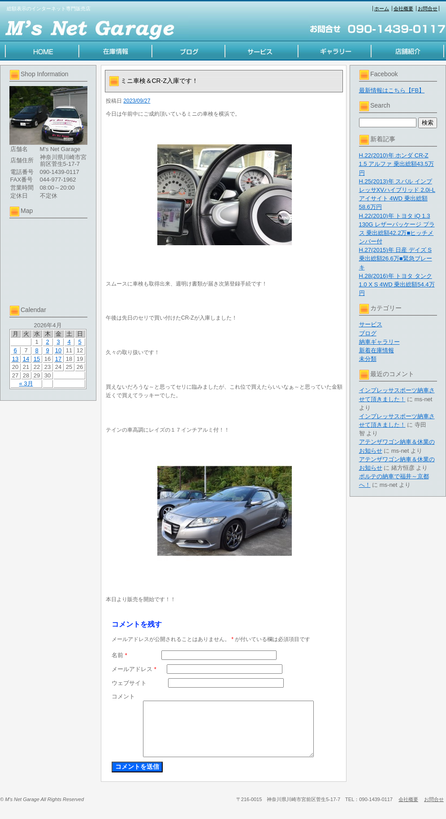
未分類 (368, 358)
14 (26, 358)
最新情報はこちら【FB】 (392, 90)
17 (58, 358)
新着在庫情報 (376, 350)
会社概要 (403, 8)
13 (15, 358)
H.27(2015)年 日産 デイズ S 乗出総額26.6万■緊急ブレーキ (395, 258)
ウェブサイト (129, 683)
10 (58, 350)
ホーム (381, 8)
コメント (123, 696)
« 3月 (26, 383)
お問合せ (427, 8)
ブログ (368, 333)
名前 (119, 655)
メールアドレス (134, 669)
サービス (370, 324)
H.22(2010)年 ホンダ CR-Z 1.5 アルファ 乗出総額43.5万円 (396, 164)
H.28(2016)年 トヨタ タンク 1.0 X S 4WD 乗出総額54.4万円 (397, 284)
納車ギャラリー (379, 341)
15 (37, 358)
